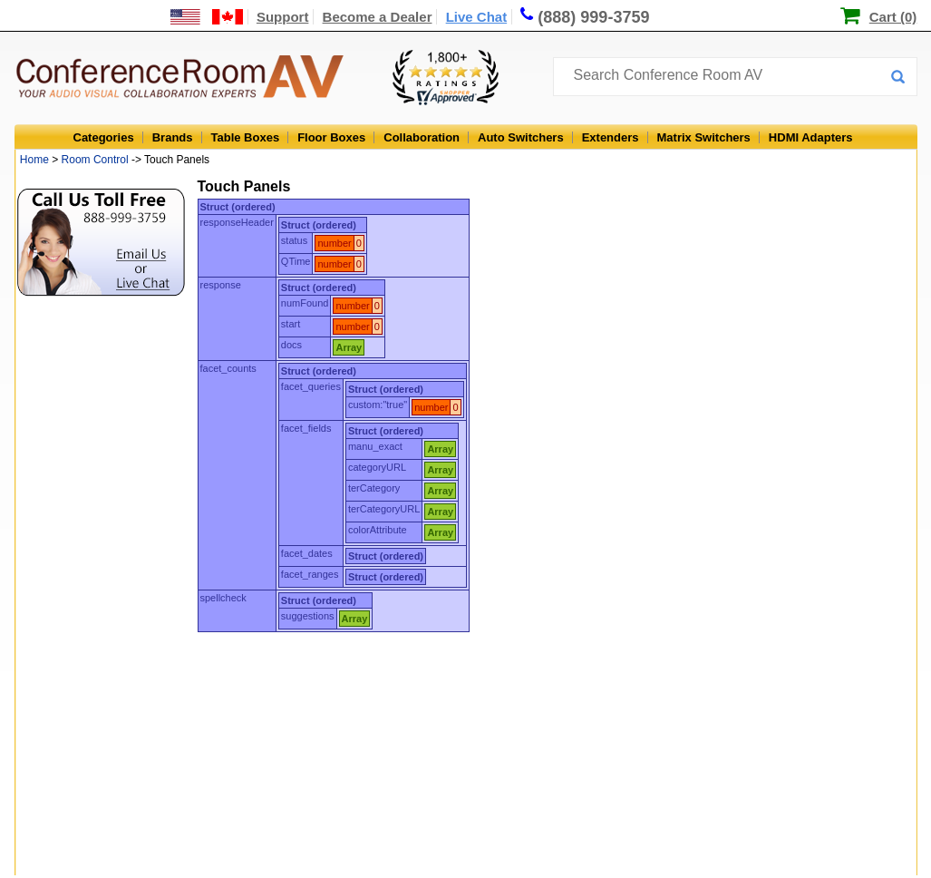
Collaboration (421, 137)
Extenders (610, 137)
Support (283, 16)
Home (34, 159)
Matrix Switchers (704, 137)
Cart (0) (893, 16)
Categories (103, 137)
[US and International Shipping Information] (207, 16)
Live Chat (477, 16)
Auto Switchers (521, 137)
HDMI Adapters (811, 137)
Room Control (95, 159)
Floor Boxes (331, 137)
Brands (172, 137)
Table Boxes (245, 137)
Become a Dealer (377, 16)
